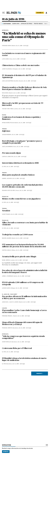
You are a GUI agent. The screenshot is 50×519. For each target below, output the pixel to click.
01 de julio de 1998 (13, 19)
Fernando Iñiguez (7, 316)
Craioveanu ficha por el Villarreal (17, 348)
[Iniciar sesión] (46, 12)
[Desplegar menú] (3, 12)
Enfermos (6, 131)
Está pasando (7, 23)
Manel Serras (6, 260)
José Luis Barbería (7, 146)
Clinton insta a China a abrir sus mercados (21, 65)
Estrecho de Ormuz (26, 23)
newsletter (6, 445)
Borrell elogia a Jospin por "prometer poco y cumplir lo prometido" (22, 142)
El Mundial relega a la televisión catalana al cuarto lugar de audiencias (24, 359)
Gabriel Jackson (7, 178)
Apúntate (6, 451)
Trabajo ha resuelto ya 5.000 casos (17, 235)
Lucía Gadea (5, 59)
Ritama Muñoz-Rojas (8, 122)
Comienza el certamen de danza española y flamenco (21, 118)
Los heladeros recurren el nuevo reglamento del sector (23, 54)
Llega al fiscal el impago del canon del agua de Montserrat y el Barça (22, 323)
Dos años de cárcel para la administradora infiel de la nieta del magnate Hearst (24, 271)
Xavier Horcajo (6, 342)
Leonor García (6, 288)
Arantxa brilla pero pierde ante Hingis (19, 257)
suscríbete (39, 12)
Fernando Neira (6, 45)
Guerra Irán (15, 23)
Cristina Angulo (6, 250)
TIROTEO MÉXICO (38, 23)
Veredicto (6, 211)
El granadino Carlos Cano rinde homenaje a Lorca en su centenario (24, 311)
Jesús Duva (5, 302)
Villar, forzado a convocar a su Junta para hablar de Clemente (25, 224)
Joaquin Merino (6, 134)
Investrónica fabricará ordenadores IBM (20, 163)
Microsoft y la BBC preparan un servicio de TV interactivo (22, 104)
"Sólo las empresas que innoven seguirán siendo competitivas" (23, 337)
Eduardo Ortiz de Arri (8, 190)
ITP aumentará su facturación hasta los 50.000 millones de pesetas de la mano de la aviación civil (24, 246)
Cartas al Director (7, 156)
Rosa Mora (5, 93)
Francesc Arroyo (7, 328)
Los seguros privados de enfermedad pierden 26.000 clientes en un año (22, 186)
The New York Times (7, 108)
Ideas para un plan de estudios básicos (18, 175)
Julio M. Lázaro (13, 302)
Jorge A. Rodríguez (7, 276)
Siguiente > (39, 373)
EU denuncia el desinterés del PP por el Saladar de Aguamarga (24, 76)
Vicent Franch (6, 214)
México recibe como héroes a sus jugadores (21, 199)
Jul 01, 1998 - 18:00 (22, 45)
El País (4, 166)
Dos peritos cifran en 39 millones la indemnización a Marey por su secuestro (24, 297)
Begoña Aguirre (6, 238)
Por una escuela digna (11, 153)
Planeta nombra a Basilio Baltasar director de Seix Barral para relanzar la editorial (24, 88)
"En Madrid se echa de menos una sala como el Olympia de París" (24, 36)
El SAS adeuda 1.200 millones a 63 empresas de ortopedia (22, 283)
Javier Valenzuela (7, 69)
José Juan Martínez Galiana (10, 81)
